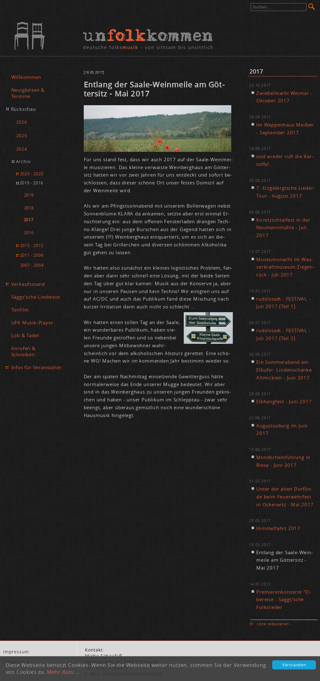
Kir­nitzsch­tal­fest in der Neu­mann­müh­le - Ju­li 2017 (283, 228)
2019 (29, 195)
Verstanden (294, 665)
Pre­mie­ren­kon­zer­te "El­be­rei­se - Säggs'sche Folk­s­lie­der (283, 600)
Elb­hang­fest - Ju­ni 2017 (284, 401)
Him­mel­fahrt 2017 (278, 528)
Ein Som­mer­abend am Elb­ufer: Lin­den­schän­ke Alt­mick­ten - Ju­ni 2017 (284, 370)
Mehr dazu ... (63, 671)
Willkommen (26, 77)
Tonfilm (20, 310)
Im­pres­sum (16, 652)
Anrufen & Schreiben (23, 351)
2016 (29, 232)
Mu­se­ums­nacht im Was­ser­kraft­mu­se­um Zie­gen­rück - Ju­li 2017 (285, 267)
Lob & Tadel (25, 335)
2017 (28, 220)
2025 (21, 135)
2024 (21, 149)
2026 (21, 122)
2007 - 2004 (32, 265)
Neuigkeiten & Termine (28, 93)
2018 (29, 208)
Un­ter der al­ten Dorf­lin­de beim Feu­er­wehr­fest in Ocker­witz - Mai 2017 (284, 497)
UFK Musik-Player (32, 322)
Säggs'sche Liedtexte (35, 297)
